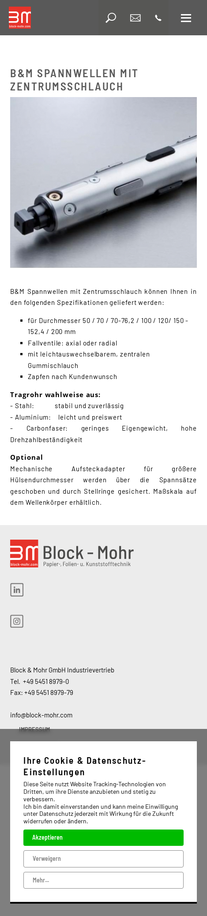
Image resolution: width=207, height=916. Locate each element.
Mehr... (41, 879)
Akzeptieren (47, 837)
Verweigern (47, 858)
